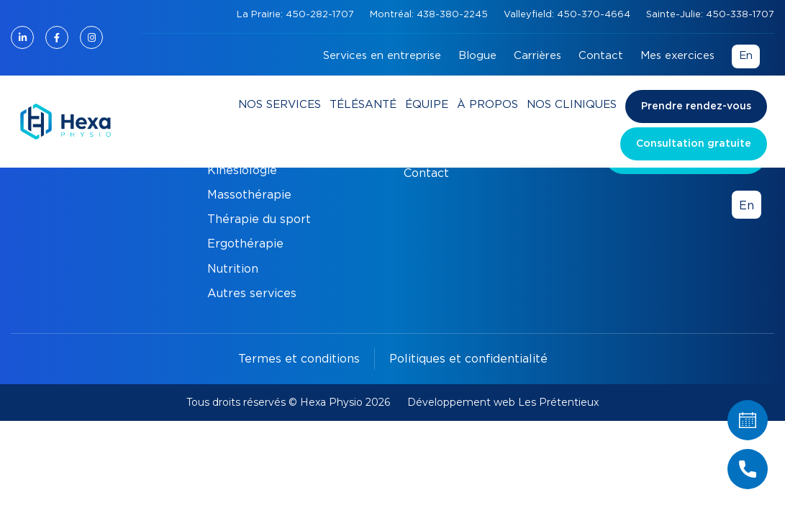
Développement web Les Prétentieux (503, 402)
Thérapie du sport (259, 219)
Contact (600, 55)
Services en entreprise (382, 55)
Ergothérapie (245, 244)
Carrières (537, 55)
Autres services (251, 293)
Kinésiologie (242, 170)
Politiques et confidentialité (468, 359)
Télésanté (363, 104)
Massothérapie (249, 195)
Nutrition (232, 269)
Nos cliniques (572, 104)
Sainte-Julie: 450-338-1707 (710, 14)
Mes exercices (677, 55)
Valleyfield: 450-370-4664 (568, 14)
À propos (487, 104)
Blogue (477, 55)
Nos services (279, 104)
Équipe (426, 104)
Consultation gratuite (693, 144)
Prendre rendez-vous (696, 106)
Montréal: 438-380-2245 (430, 14)
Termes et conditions (299, 359)
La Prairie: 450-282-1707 (297, 14)
